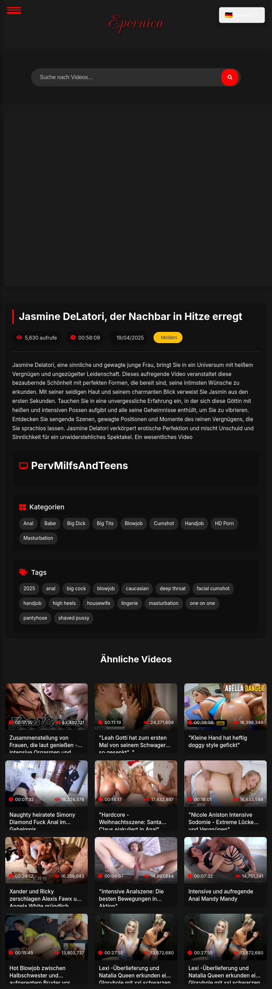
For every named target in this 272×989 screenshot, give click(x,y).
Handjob (194, 523)
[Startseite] (136, 25)
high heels (64, 603)
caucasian (137, 588)
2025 (29, 588)
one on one (202, 603)
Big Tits (105, 523)
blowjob (106, 588)
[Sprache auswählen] (242, 15)
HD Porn (224, 523)
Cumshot (164, 523)
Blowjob (134, 523)
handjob (32, 603)
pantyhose (35, 618)
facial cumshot (213, 588)
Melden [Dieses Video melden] (169, 337)
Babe (50, 523)
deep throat (173, 588)
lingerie (129, 603)
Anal (28, 523)
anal (51, 588)
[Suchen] (229, 77)
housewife (98, 603)
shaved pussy (73, 618)
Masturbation (38, 538)
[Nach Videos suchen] (136, 77)
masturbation (164, 603)
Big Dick (76, 523)
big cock (76, 588)
